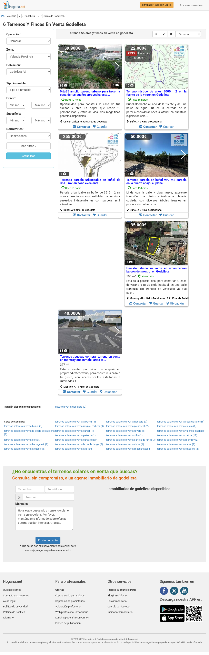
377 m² (90, 375)
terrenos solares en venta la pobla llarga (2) (79, 444)
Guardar (100, 127)
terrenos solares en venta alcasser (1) (24, 448)
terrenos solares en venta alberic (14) (75, 421)
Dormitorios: (14, 129)
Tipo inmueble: (16, 83)
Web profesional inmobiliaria (71, 609)
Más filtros (28, 146)
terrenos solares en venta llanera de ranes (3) (131, 439)
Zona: (10, 49)
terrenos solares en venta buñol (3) (23, 426)
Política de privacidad (15, 604)
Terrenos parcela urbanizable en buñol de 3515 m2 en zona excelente (90, 181)
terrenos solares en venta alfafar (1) (74, 448)
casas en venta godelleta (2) (70, 406)
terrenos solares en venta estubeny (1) (178, 448)
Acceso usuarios (191, 5)
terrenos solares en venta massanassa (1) (129, 448)
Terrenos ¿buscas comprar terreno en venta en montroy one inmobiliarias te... (90, 358)
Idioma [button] (8, 613)
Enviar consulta (48, 540)
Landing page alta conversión (72, 613)
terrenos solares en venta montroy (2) (177, 439)
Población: (13, 65)
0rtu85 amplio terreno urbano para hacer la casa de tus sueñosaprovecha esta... (90, 93)
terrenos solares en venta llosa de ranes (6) (180, 421)
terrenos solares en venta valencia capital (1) (181, 430)
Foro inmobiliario (117, 599)
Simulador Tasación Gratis (156, 4)
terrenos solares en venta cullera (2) (176, 426)
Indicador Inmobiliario (120, 609)
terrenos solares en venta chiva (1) (125, 444)
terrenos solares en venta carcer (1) (74, 430)
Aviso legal (9, 599)
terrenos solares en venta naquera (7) (126, 421)
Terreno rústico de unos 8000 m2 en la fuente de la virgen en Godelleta (156, 93)
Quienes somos (12, 589)
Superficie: (13, 114)
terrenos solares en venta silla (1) (124, 435)
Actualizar (28, 156)
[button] (54, 16)
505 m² (158, 287)
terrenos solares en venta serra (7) (22, 439)
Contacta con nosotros (16, 594)
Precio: (11, 98)
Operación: (13, 34)
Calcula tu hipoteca (119, 604)
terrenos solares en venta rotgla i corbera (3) (79, 426)
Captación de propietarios (70, 599)
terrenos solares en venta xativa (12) (177, 435)
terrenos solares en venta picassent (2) (127, 426)
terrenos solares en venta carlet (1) (176, 444)
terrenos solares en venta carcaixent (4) (76, 439)
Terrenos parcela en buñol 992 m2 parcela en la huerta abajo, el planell (156, 181)
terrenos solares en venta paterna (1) (75, 435)
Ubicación (175, 303)
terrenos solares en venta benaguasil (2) (26, 444)
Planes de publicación (68, 618)
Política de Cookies (14, 609)
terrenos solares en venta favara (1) (125, 430)
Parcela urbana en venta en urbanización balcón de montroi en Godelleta (156, 270)
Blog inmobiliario (117, 594)
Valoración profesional (68, 604)
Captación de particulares (70, 594)
